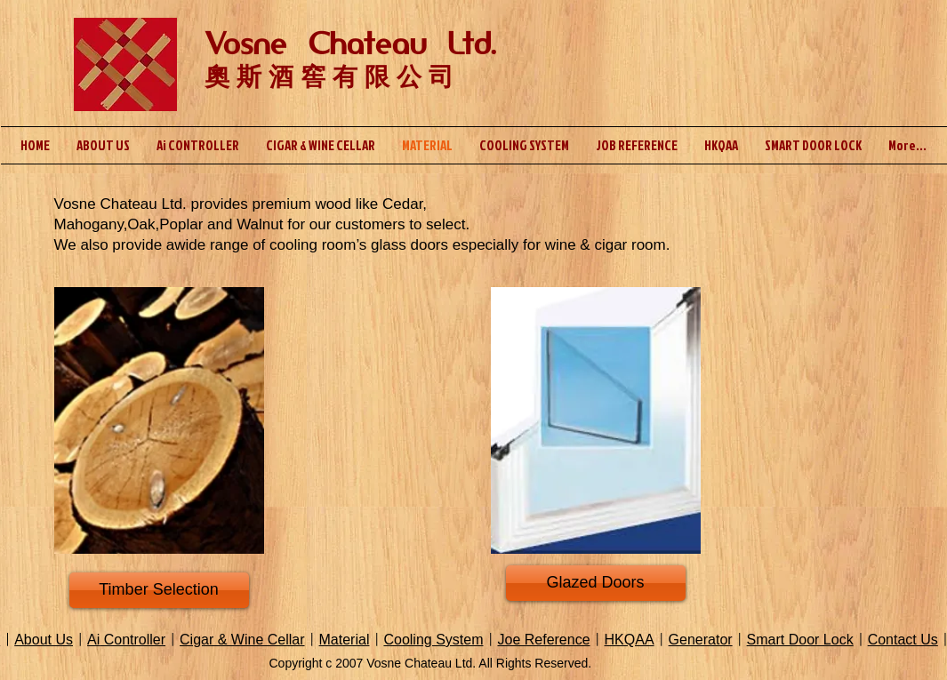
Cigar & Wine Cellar (242, 639)
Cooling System (433, 639)
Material (344, 639)
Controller (132, 639)
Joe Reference (543, 639)
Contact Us (903, 639)
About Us (43, 639)
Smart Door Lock (800, 639)
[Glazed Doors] (596, 583)
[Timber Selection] (159, 590)
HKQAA (629, 639)
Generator (701, 639)
